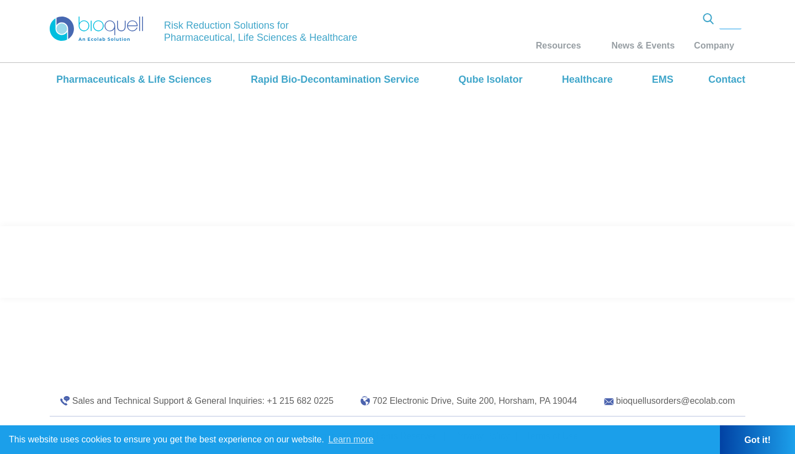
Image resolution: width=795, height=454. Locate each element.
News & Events (643, 45)
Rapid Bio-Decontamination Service (335, 79)
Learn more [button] (351, 439)
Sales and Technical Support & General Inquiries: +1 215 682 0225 (202, 400)
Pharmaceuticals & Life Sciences (133, 79)
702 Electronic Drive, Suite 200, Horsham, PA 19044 (475, 400)
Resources (558, 45)
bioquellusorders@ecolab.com (675, 400)
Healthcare (587, 79)
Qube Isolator (490, 79)
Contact (726, 79)
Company (714, 45)
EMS (663, 79)
